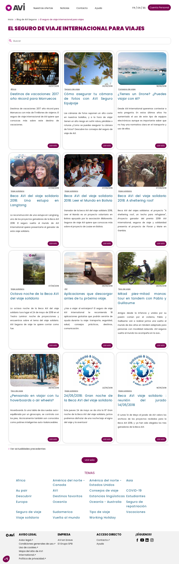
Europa (22, 502)
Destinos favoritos (67, 496)
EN (138, 8)
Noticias (64, 8)
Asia (129, 480)
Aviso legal (25, 540)
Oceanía (60, 502)
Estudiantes (135, 496)
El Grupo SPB (65, 543)
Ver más (90, 460)
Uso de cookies (27, 547)
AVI (66, 289)
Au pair (21, 490)
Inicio (10, 19)
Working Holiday (102, 517)
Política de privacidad (31, 558)
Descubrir (24, 496)
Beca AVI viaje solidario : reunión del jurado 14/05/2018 (142, 400)
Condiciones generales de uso (36, 543)
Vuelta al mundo (66, 517)
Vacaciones (135, 512)
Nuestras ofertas (43, 8)
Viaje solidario (17, 191)
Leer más (53, 145)
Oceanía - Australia (105, 502)
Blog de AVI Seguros (27, 19)
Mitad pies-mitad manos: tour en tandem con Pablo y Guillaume (142, 298)
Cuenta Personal (159, 7)
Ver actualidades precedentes (28, 448)
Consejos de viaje (127, 89)
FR (133, 8)
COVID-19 (134, 490)
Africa (13, 89)
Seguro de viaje (72, 89)
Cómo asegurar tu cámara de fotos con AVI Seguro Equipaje (88, 98)
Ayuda (98, 8)
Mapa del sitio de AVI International (31, 553)
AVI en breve (65, 540)
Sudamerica (63, 512)
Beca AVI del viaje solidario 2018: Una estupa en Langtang (34, 200)
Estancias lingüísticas (107, 496)
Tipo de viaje (124, 289)
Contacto (82, 8)
